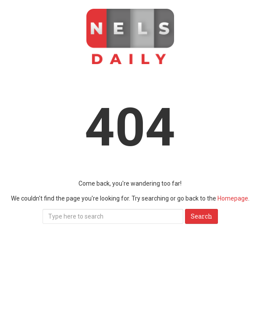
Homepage (232, 198)
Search (201, 216)
